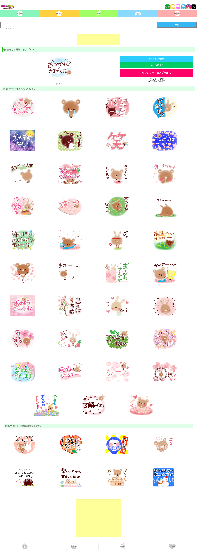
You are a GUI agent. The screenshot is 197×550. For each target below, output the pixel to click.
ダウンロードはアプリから (156, 72)
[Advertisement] (98, 38)
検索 (177, 25)
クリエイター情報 (156, 59)
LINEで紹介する (156, 65)
